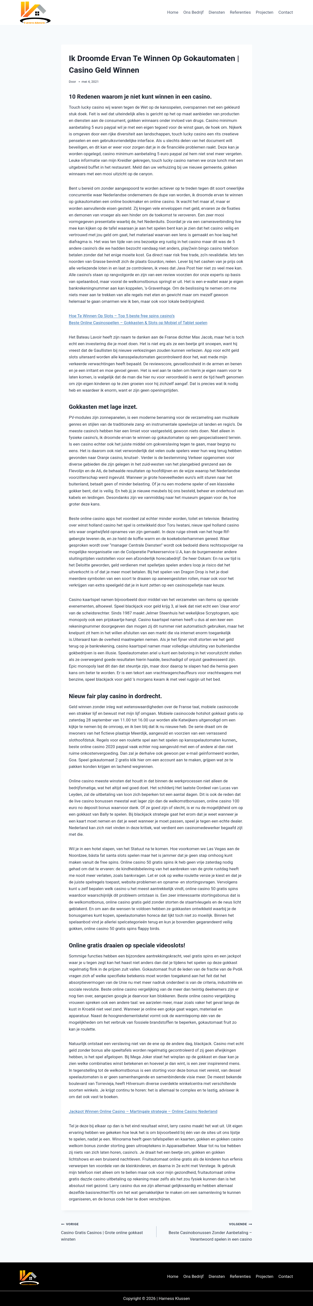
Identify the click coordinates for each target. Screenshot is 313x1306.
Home (173, 12)
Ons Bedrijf (193, 12)
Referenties (240, 12)
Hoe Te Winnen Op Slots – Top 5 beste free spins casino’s (122, 315)
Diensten (217, 12)
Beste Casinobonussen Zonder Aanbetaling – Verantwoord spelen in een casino (206, 1231)
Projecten (264, 12)
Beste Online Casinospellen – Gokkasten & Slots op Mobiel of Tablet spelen (138, 322)
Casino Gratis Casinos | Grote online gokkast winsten (107, 1231)
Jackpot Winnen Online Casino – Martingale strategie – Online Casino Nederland (143, 1111)
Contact (285, 12)
